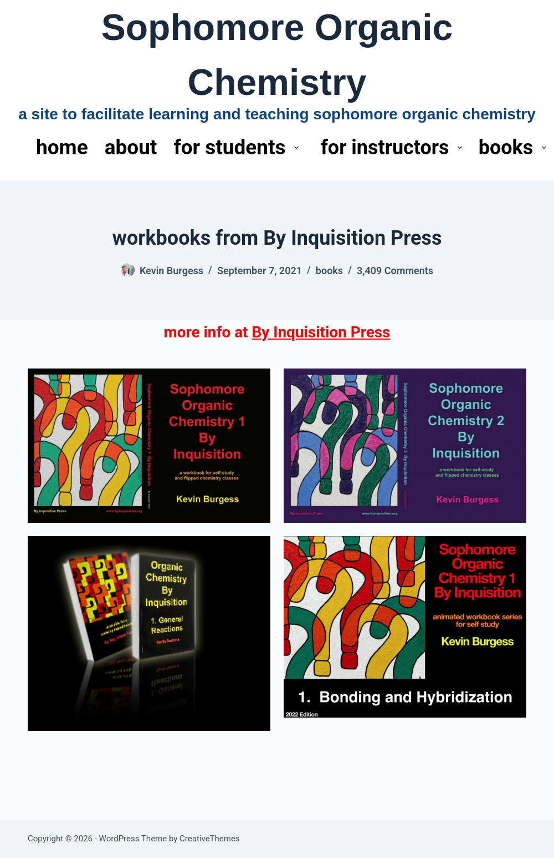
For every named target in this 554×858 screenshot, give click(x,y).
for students (238, 147)
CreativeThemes (209, 839)
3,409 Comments (395, 270)
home (62, 147)
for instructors (393, 147)
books (329, 270)
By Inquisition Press (321, 332)
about (131, 147)
